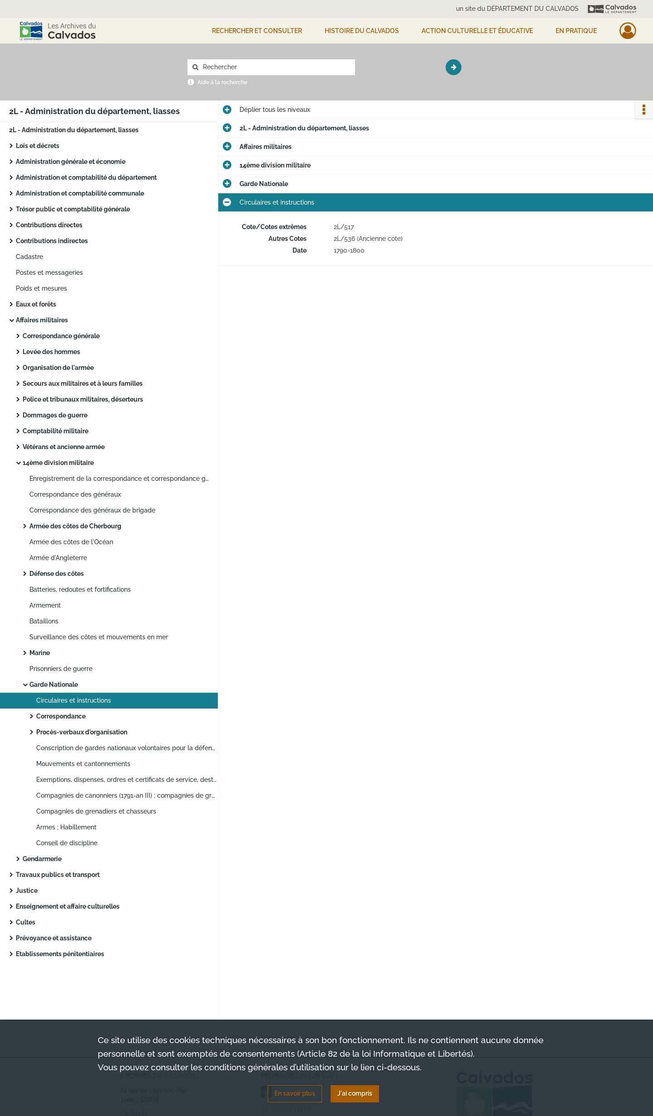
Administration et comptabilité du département (86, 177)
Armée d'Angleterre (58, 557)
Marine (39, 652)
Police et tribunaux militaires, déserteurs (83, 399)
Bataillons (43, 621)
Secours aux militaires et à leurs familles (83, 383)
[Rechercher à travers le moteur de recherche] (276, 67)
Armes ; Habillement (66, 827)
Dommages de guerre (55, 415)
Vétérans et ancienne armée (64, 446)
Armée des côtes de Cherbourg (75, 526)
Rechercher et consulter (257, 30)
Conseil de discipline (66, 843)
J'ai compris (354, 1093)
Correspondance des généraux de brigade (92, 510)
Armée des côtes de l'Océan (71, 542)
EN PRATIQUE (576, 30)
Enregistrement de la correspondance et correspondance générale (120, 478)
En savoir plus (294, 1093)
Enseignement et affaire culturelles (68, 906)
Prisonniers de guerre (60, 668)
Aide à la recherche (222, 82)
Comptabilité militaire (55, 431)
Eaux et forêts (36, 304)
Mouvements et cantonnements (83, 763)
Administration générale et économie (70, 161)
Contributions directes (49, 225)
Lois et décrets (37, 145)
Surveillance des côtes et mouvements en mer (98, 637)
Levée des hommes (51, 351)
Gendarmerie (42, 858)
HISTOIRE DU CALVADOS (362, 30)
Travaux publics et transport (58, 874)
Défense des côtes (56, 573)
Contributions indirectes (52, 240)
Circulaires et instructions (73, 700)
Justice (27, 890)
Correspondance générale (61, 336)
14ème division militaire (58, 462)
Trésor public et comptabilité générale (73, 209)
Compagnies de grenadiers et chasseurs (96, 811)
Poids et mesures (41, 288)
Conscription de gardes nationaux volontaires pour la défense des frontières (126, 748)
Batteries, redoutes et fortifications (80, 589)
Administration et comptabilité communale (80, 193)
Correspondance (61, 716)
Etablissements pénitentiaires (60, 954)
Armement (45, 605)
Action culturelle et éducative (477, 30)
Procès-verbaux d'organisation (81, 732)
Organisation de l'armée (58, 367)
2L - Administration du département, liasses (74, 130)
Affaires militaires (42, 320)
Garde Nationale (53, 684)
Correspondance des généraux (75, 494)
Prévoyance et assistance (53, 938)
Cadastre (29, 256)
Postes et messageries (49, 272)
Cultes (25, 922)
